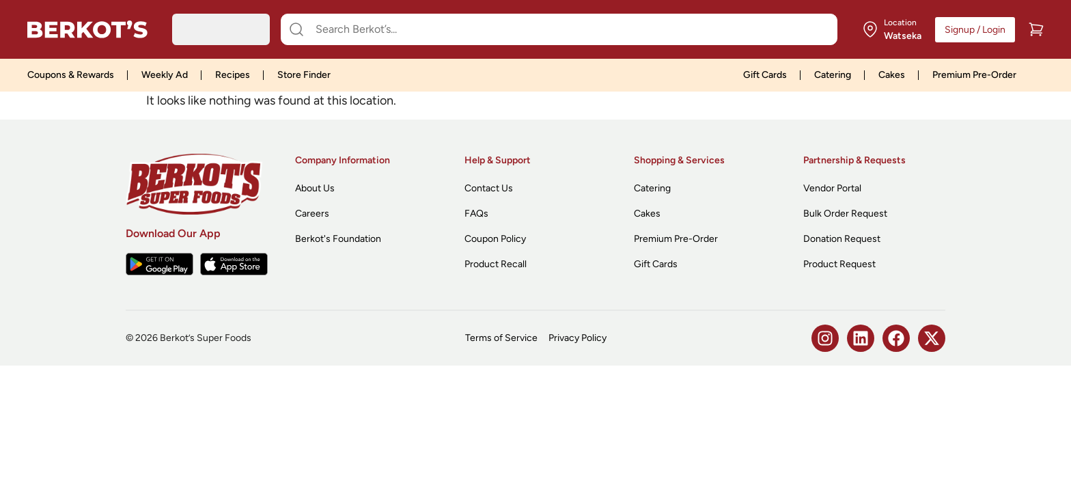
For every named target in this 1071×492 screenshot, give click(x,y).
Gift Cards (765, 75)
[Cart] (1036, 29)
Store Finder (304, 75)
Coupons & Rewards (70, 75)
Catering (832, 75)
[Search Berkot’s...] (567, 29)
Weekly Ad (164, 75)
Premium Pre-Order (974, 75)
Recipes (232, 75)
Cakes (891, 75)
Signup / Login (975, 30)
